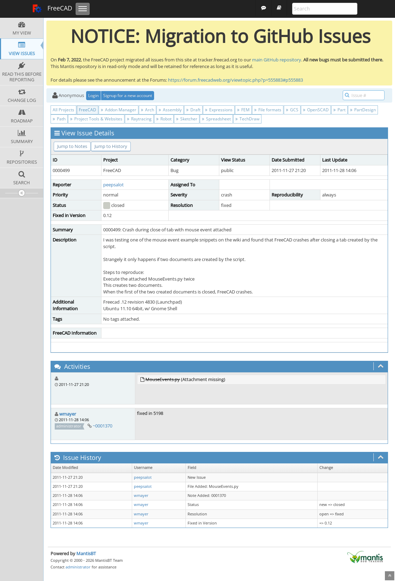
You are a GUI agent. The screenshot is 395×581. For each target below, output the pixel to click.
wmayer (67, 414)
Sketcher (186, 119)
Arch (147, 110)
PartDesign (363, 110)
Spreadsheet (216, 119)
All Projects (63, 110)
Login (93, 95)
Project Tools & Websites (96, 119)
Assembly (170, 110)
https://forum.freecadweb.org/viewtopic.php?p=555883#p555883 (235, 80)
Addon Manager (118, 110)
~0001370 (102, 426)
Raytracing (139, 119)
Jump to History (110, 146)
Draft (193, 110)
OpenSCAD (316, 110)
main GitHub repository (276, 60)
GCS (292, 110)
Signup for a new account (127, 95)
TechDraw (247, 119)
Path (59, 119)
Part (339, 110)
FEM (243, 110)
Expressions (219, 110)
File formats (267, 110)
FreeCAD (52, 8)
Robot (164, 119)
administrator (78, 566)
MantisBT (86, 553)
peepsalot (113, 184)
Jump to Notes (72, 146)
